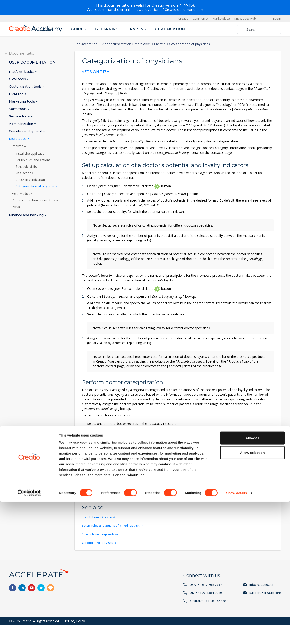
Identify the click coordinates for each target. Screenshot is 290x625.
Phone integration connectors (34, 200)
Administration (21, 124)
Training (136, 29)
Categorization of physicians (36, 186)
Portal (16, 207)
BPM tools (18, 94)
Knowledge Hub (245, 18)
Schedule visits (26, 167)
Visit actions (24, 173)
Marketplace (221, 18)
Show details (236, 616)
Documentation (85, 44)
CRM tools (18, 79)
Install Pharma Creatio (98, 517)
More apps (143, 44)
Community (200, 18)
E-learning (106, 29)
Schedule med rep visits (99, 533)
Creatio (183, 18)
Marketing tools (22, 101)
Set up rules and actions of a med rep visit (113, 525)
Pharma (160, 44)
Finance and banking (26, 215)
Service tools (20, 116)
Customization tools (26, 87)
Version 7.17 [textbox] (94, 72)
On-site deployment (26, 131)
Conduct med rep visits (99, 542)
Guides (78, 29)
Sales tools (18, 109)
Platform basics (22, 72)
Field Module (21, 194)
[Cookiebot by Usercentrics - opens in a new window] (29, 616)
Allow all (252, 561)
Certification (170, 29)
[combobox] (95, 73)
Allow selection (252, 576)
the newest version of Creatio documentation (165, 9)
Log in (277, 18)
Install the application (31, 154)
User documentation (116, 44)
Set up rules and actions (33, 160)
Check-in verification (30, 180)
